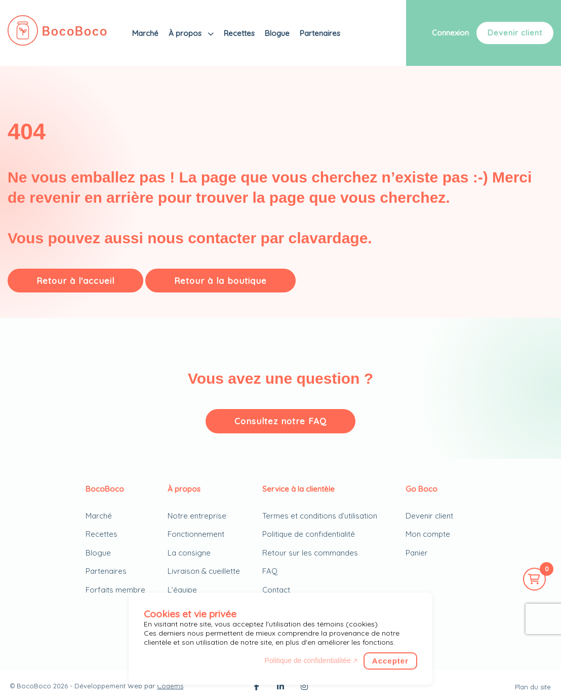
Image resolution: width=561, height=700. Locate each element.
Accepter (390, 660)
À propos (186, 33)
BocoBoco (34, 686)
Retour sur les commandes (310, 553)
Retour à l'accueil (75, 280)
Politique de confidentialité (308, 534)
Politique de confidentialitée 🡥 (310, 660)
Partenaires (320, 33)
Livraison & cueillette (204, 571)
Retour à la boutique (220, 280)
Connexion (450, 33)
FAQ (269, 571)
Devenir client (515, 33)
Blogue (277, 33)
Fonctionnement (196, 534)
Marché (145, 33)
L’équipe (182, 590)
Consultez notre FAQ (280, 421)
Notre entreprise (197, 516)
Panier (417, 553)
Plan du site (533, 687)
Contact (276, 590)
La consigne (189, 553)
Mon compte (428, 534)
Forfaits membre (115, 590)
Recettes (239, 33)
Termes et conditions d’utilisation (319, 516)
